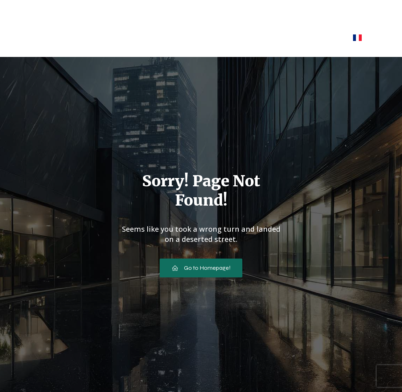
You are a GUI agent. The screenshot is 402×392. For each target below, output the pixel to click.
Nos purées (226, 37)
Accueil (51, 37)
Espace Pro (277, 37)
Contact (323, 37)
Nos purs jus (175, 37)
